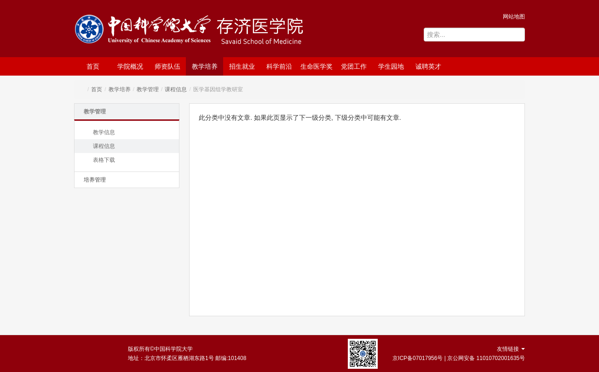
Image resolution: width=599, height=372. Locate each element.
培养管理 (95, 180)
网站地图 (514, 16)
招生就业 (242, 66)
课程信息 (176, 89)
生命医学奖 (316, 66)
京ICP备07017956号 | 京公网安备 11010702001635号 (458, 358)
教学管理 (148, 89)
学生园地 (391, 66)
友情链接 (511, 349)
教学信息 (104, 132)
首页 (92, 66)
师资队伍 (167, 66)
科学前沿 (279, 66)
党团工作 (354, 66)
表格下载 (104, 160)
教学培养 (205, 66)
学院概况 (130, 66)
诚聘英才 (428, 66)
